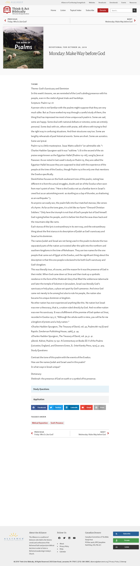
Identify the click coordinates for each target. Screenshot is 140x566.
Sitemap (123, 562)
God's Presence (57, 423)
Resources (133, 2)
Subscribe (90, 10)
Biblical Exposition (40, 423)
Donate (103, 10)
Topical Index (75, 10)
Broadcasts (102, 2)
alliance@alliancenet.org (99, 562)
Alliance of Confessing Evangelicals (73, 2)
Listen (63, 10)
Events (123, 2)
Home (53, 10)
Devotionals (114, 2)
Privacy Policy (114, 562)
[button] (39, 407)
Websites (92, 2)
